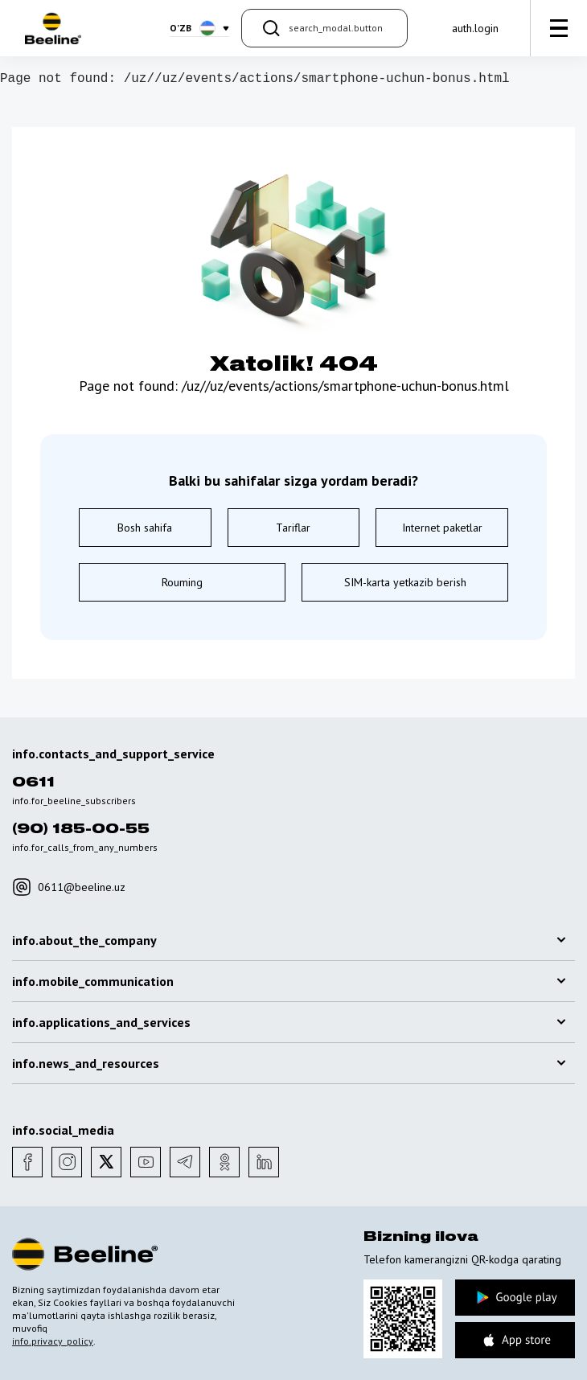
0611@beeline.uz (68, 887)
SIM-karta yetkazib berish (405, 582)
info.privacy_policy (52, 1341)
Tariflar (293, 527)
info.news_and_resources (288, 1063)
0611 (33, 782)
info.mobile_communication (288, 981)
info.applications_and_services (288, 1022)
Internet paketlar (442, 527)
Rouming (182, 582)
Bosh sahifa (144, 527)
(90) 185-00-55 (81, 829)
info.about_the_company (288, 940)
